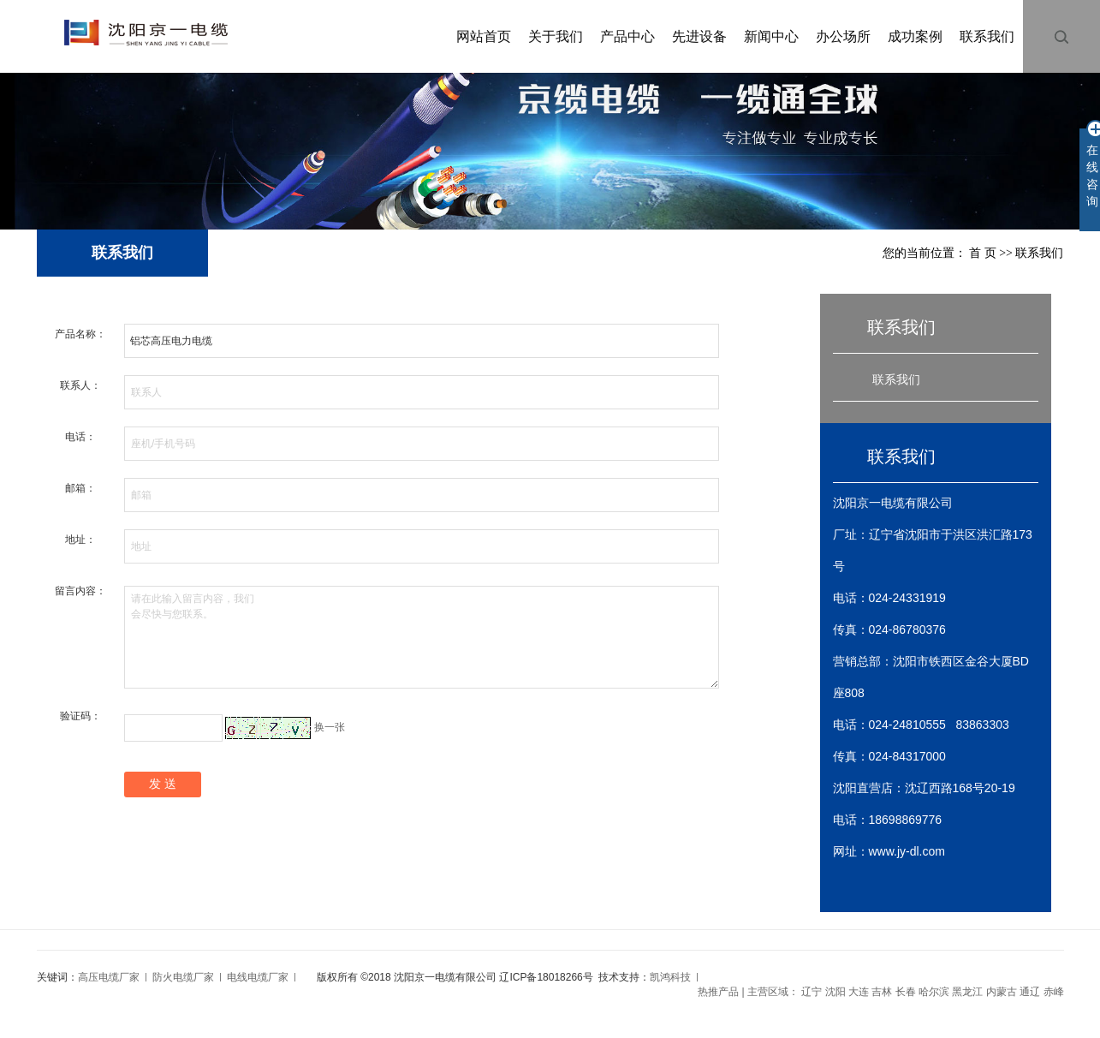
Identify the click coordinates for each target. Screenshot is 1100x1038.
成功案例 (915, 36)
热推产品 (718, 992)
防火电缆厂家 (183, 977)
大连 (858, 992)
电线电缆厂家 (257, 977)
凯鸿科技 (670, 977)
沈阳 (835, 992)
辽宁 (811, 992)
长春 (905, 992)
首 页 (982, 253)
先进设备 (699, 36)
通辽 (1030, 992)
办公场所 (843, 36)
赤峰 (1054, 992)
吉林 (881, 992)
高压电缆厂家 (109, 977)
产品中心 (627, 36)
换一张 (329, 727)
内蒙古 (1001, 992)
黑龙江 (967, 992)
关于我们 (555, 36)
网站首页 (483, 36)
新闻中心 (771, 36)
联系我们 (987, 36)
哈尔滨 (934, 992)
